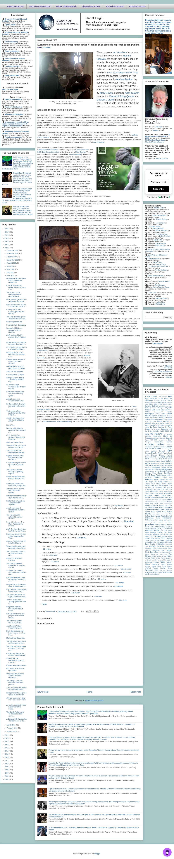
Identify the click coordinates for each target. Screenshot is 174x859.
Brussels (159, 419)
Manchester (154, 491)
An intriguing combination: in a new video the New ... (16, 348)
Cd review (127, 573)
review (147, 529)
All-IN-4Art (157, 400)
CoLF (170, 440)
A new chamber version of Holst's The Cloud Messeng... (15, 361)
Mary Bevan (106, 93)
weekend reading (150, 566)
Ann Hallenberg (164, 281)
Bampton (148, 406)
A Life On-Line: (162, 396)
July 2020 (10, 266)
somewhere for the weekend (156, 542)
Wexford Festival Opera (162, 568)
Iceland (165, 477)
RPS (165, 530)
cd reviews (168, 434)
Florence (159, 465)
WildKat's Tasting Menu (14, 371)
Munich (170, 491)
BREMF (148, 416)
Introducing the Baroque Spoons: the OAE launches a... (15, 676)
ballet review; (167, 404)
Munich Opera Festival (152, 493)
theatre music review (158, 556)
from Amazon (158, 343)
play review (168, 520)
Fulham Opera (167, 465)
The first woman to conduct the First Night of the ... (16, 642)
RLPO (165, 529)
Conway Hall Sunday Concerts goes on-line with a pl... (15, 312)
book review (166, 414)
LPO (162, 489)
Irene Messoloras (162, 234)
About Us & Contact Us (39, 6)
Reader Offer (149, 527)
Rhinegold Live (154, 529)
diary (169, 451)
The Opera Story (162, 554)
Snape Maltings (166, 540)
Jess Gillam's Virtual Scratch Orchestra (13, 627)
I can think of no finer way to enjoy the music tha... (16, 497)
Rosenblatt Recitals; (152, 531)
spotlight (152, 546)
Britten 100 (163, 417)
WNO (164, 572)
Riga (161, 529)
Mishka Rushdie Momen (161, 287)
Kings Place (163, 482)
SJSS (163, 538)
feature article (126, 569)
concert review (154, 444)
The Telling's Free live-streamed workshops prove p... (14, 683)
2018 (7, 738)
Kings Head (153, 482)
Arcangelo (148, 402)
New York (155, 499)
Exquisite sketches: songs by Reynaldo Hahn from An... (15, 579)
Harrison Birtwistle (64, 422)
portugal (153, 522)
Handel (157, 477)
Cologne (148, 442)
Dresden (148, 453)
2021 (7, 245)
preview (149, 524)
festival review (155, 463)
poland (147, 522)
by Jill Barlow (160, 425)
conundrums (161, 447)
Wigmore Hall (151, 570)
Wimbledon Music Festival (153, 572)
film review (165, 463)
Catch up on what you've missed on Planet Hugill (15, 654)
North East (149, 503)
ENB (158, 457)
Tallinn (163, 550)
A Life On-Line (151, 396)
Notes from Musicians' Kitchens (14, 559)
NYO (170, 505)
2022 (7, 241)
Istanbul (162, 479)
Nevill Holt (168, 497)
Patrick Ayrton (160, 285)
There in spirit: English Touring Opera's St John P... (16, 602)
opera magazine (166, 509)
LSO (166, 489)
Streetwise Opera (150, 548)
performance (167, 518)
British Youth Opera (152, 417)
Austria (164, 402)
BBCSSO (169, 410)
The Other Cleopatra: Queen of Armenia (14, 622)
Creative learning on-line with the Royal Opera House (15, 420)
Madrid (147, 491)
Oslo (170, 514)
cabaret (158, 429)
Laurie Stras (151, 293)
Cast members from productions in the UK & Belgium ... (15, 413)
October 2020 (12, 257)
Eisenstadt (148, 457)
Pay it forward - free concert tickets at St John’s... (16, 590)
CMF (155, 440)
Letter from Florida (157, 485)
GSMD (147, 475)
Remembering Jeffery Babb (16, 665)
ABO (146, 398)
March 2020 (11, 725)
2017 (7, 741)
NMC (157, 502)
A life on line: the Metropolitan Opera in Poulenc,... (15, 660)
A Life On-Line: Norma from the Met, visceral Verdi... (16, 530)
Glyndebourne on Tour (152, 471)
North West (159, 503)
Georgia (169, 467)
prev (170, 522)
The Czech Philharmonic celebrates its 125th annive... (15, 714)
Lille (153, 487)
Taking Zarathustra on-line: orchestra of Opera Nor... (16, 547)
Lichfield (148, 487)
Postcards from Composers (16, 325)
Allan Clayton (132, 93)
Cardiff (161, 431)
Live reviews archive (91, 6)
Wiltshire (169, 570)
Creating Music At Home (15, 375)
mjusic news (163, 491)
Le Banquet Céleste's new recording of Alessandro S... (15, 406)
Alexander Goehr (49, 422)
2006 (7, 776)
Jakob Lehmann (161, 298)
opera (170, 507)
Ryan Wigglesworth (159, 215)
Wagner (169, 562)
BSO (164, 419)
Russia (170, 530)
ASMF (160, 402)
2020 (7, 248)
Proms (157, 525)
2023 (7, 238)
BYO (153, 429)
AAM (170, 396)
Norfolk (169, 502)
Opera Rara (161, 512)
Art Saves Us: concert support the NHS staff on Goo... (16, 572)
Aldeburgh (149, 400)
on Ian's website (75, 154)
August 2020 (11, 263)
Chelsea (148, 436)
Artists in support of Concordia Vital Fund (14, 400)
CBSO (167, 431)
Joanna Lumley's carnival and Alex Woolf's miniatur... (15, 491)
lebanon (147, 483)
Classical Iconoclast (168, 367)
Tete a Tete (154, 552)
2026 (7, 229)
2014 (7, 751)
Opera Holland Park (152, 509)
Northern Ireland (151, 505)
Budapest (169, 419)
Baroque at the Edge (165, 406)
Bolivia (158, 413)
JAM (146, 482)
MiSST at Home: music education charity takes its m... (15, 354)
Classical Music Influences (154, 142)
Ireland (156, 479)
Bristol (160, 416)
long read (157, 489)
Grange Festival (166, 471)
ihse (170, 477)
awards (170, 402)
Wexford (148, 568)
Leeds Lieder (167, 483)
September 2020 (13, 260)
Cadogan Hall (166, 429)
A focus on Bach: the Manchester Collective (15, 451)
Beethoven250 (158, 412)
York (151, 574)
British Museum (167, 416)
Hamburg (148, 477)
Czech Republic (167, 449)
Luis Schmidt (160, 223)
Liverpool (159, 487)
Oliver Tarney (160, 246)
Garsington (156, 467)
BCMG (147, 412)
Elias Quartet (80, 152)
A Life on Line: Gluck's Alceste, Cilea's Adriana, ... (16, 337)
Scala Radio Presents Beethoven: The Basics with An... (15, 565)
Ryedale (153, 532)
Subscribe (158, 189)
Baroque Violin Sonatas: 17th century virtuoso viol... (15, 380)
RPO (162, 530)
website (169, 564)
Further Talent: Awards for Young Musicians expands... (15, 503)
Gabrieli (147, 467)
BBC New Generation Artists (48, 152)
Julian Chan (157, 262)
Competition (159, 442)
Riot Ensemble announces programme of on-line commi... (15, 616)
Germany (148, 469)
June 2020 (11, 269)
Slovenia (169, 538)
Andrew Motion (124, 79)
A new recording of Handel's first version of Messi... (16, 689)
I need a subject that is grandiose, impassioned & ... (15, 430)
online (161, 507)
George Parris (161, 264)
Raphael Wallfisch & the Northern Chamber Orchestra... (14, 458)
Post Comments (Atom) (94, 701)
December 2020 (13, 250)
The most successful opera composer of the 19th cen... (16, 648)
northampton (168, 503)
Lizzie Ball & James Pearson (158, 266)
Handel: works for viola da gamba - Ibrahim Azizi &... (15, 479)
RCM (170, 524)
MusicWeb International (163, 372)
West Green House (164, 566)
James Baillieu (158, 229)
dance (147, 451)
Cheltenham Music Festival (47, 150)
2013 (7, 754)
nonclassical (162, 502)
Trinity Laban (165, 558)
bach (146, 404)
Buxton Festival (163, 421)
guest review (167, 475)
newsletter (148, 502)
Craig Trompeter (153, 259)
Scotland (157, 536)
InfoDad (169, 377)
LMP (164, 487)
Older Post (136, 692)
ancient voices (166, 400)
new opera (148, 499)
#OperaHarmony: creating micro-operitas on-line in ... (16, 700)
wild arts (162, 570)
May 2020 (10, 273)
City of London (161, 438)
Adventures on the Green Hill (161, 398)
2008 (7, 770)
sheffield (157, 538)
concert (169, 442)
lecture (153, 483)
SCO (151, 536)
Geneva (163, 467)
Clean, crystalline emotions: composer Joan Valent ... (16, 343)
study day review (161, 548)
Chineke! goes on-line (14, 322)
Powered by (158, 197)
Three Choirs (155, 558)
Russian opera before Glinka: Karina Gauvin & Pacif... (16, 287)
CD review (47, 549)
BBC (153, 410)
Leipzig (147, 485)
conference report (151, 447)
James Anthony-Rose (155, 276)
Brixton (153, 419)
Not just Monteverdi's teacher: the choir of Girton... (14, 609)
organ (166, 514)
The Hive (128, 521)
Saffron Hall (162, 532)
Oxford (147, 516)
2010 (7, 764)
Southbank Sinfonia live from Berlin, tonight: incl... (16, 485)
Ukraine (160, 560)
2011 (7, 760)
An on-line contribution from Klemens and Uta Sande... (16, 707)
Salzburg (156, 534)
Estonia (160, 459)
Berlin (170, 412)
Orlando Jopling (161, 219)
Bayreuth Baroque (156, 408)
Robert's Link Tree (15, 6)
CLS (151, 440)
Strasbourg (168, 546)
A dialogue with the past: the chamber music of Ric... (16, 720)
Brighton (154, 416)
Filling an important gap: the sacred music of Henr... (16, 694)
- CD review (118, 586)
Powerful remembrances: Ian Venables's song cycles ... (15, 394)
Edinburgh (154, 455)
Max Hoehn (158, 240)
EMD (154, 457)
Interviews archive (137, 6)
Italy (167, 479)
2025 (7, 232)
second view (149, 538)
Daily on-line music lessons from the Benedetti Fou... (16, 585)
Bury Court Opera (150, 421)
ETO (165, 459)
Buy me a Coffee (162, 159)
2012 (7, 757)
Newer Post (42, 692)
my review (119, 505)
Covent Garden (155, 449)
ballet (151, 404)
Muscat (161, 493)
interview (47, 47)
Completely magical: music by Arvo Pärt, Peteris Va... (16, 465)
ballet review (158, 404)
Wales (147, 564)
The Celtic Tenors (154, 227)
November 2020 (13, 254)
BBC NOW (160, 410)
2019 (7, 735)
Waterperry (155, 564)
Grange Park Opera (153, 473)
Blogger (97, 854)
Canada (156, 431)
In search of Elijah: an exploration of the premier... (14, 330)
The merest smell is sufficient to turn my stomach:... (14, 517)
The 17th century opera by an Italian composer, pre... (15, 553)
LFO (170, 485)
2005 (7, 779)
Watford (163, 564)
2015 (7, 748)
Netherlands (160, 497)
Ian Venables (120, 52)
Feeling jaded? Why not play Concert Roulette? (15, 367)
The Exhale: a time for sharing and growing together (14, 472)
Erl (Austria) (153, 459)
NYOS (147, 507)
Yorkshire (156, 574)
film (161, 463)
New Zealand (163, 499)
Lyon (170, 489)
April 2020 (10, 276)
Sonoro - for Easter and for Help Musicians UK (15, 542)
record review (160, 527)
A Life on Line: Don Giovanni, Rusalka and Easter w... (15, 437)
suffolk (170, 548)
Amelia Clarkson (161, 270)
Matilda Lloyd (160, 304)
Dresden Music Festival (160, 453)
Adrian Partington (162, 230)
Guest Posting (156, 475)
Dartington (154, 451)
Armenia (154, 402)
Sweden (148, 550)
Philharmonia (149, 520)
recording (169, 527)
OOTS (165, 507)
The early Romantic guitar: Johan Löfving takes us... (16, 318)
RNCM (169, 529)
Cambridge (148, 431)
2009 (7, 767)
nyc (166, 505)
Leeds (158, 484)
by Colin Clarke (163, 423)
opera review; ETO (158, 514)
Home (44, 604)
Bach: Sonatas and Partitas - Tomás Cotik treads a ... (16, 306)
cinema (154, 438)
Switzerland (155, 550)
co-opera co (163, 440)
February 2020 (12, 728)
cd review (156, 433)
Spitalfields (160, 544)
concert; (169, 444)
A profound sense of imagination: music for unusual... (15, 510)
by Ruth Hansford (157, 427)
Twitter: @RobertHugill (66, 6)
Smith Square (154, 540)
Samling (162, 534)
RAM (166, 524)
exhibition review (154, 461)
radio (162, 524)
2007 (7, 773)
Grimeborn (168, 473)
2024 (7, 235)
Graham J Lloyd (105, 99)
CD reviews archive (114, 6)
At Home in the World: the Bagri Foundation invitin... (16, 596)
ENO (147, 459)
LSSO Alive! (10, 425)
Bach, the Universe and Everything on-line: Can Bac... (15, 633)
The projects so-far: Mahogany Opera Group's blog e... (13, 294)
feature (163, 461)
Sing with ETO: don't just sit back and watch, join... (16, 446)
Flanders (153, 465)
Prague (161, 522)
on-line (155, 507)
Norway (161, 505)
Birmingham (149, 414)
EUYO (147, 461)
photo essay (159, 520)
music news (160, 495)
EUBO (170, 459)
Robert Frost (42, 350)
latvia (170, 482)
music (165, 493)
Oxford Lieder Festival (159, 516)
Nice (153, 502)
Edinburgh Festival (165, 455)
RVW (147, 532)
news (169, 499)
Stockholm (160, 546)
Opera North (150, 512)
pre (166, 522)
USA (164, 560)
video (162, 562)
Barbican (155, 406)
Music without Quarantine (15, 638)
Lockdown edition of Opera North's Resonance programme (16, 280)
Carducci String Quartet (122, 96)
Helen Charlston (165, 236)
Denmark (162, 451)
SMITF (147, 540)
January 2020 (12, 731)
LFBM (166, 485)
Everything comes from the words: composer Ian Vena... (16, 536)
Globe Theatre (156, 469)
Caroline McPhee (82, 150)
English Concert (166, 457)
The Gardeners (164, 552)
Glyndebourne (166, 469)
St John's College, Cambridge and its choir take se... (15, 387)
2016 (7, 745)
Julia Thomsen (160, 244)
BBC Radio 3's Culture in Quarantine (15, 669)
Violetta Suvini (159, 208)
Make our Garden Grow (14, 442)
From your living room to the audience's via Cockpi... (16, 300)
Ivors (170, 479)
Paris (158, 518)
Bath (146, 408)
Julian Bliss (160, 302)
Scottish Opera (166, 536)
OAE (151, 507)
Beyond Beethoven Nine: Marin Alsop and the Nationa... (15, 524)
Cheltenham (157, 436)
